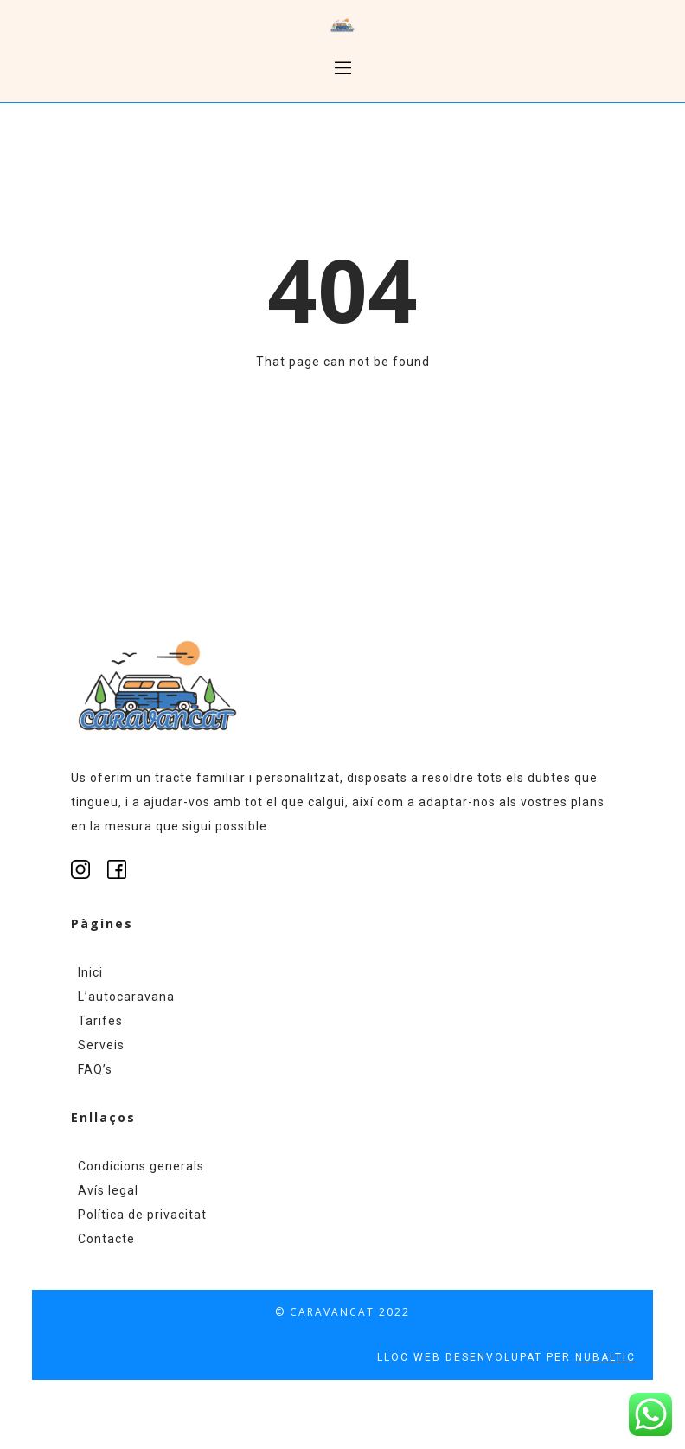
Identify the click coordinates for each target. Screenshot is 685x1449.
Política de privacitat (142, 1214)
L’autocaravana (126, 996)
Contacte (106, 1239)
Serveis (101, 1045)
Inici (90, 972)
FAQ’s (95, 1069)
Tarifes (100, 1021)
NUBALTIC (605, 1357)
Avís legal (108, 1190)
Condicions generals (141, 1166)
